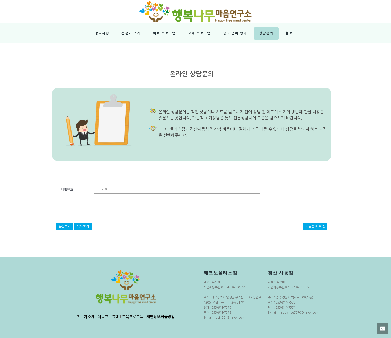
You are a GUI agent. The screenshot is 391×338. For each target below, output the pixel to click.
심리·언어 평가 (235, 33)
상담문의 (266, 33)
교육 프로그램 (199, 33)
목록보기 (83, 226)
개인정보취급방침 (160, 317)
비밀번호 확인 (315, 226)
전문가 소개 (131, 33)
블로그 (291, 33)
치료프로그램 (108, 317)
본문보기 (65, 226)
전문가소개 (86, 317)
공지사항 (102, 33)
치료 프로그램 (164, 33)
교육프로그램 (132, 317)
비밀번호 (67, 189)
